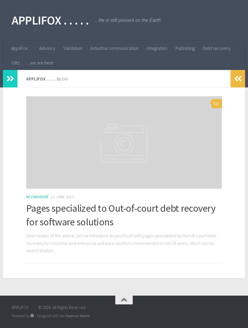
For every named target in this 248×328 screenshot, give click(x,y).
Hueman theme (77, 315)
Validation (72, 48)
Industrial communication (115, 48)
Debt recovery (217, 48)
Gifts (15, 63)
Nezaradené (37, 196)
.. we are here (40, 63)
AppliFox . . (21, 48)
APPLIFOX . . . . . (50, 20)
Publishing (185, 48)
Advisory (47, 48)
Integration (157, 48)
